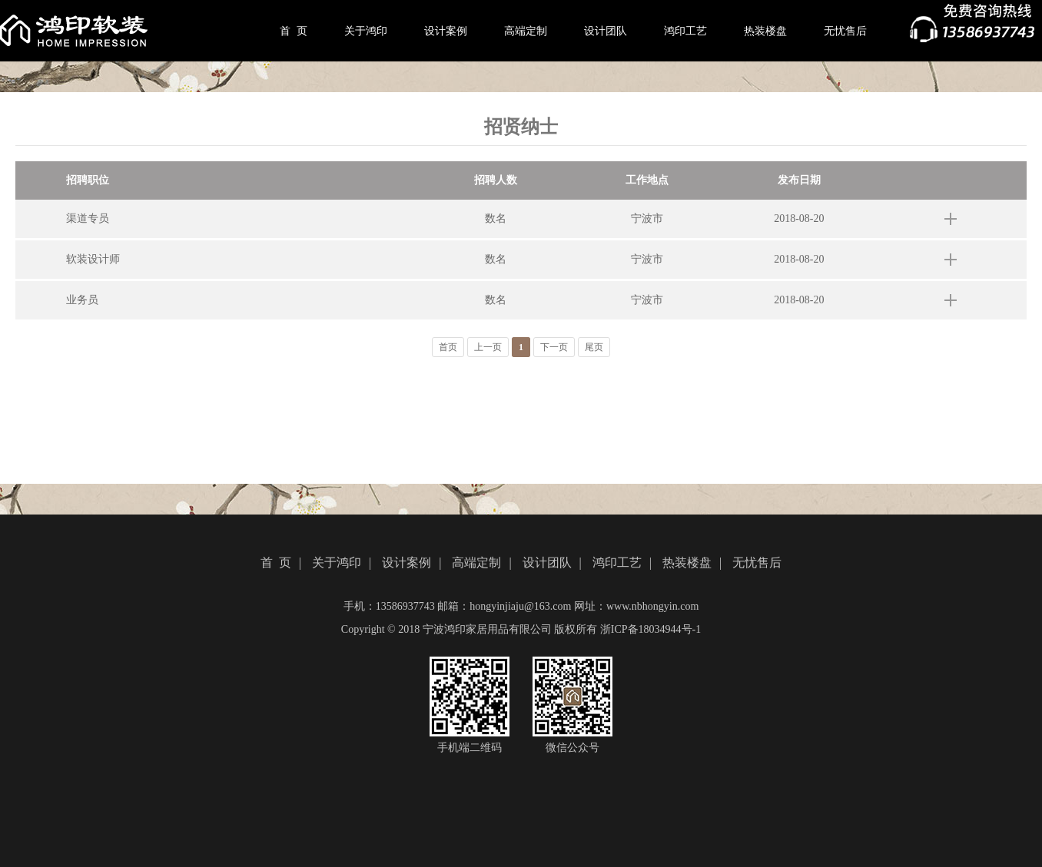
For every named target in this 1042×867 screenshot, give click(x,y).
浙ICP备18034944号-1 (650, 629)
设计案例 (445, 31)
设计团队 (605, 31)
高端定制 (525, 31)
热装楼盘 (765, 31)
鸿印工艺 (685, 31)
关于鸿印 (365, 31)
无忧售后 (845, 31)
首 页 (293, 31)
